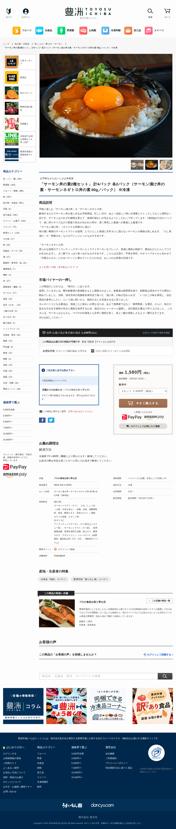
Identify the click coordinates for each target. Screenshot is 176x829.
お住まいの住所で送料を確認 (156, 332)
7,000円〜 (7, 428)
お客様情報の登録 (12, 758)
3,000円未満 (8, 409)
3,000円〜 (7, 415)
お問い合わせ (9, 791)
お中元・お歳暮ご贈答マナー (17, 786)
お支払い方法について (14, 772)
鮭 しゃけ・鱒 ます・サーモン (49, 44)
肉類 (39, 768)
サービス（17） (10, 293)
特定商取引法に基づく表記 (119, 768)
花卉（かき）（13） (12, 305)
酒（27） (7, 257)
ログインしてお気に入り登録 (143, 426)
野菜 (39, 758)
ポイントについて (12, 782)
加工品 (132, 31)
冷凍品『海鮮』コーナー (53, 579)
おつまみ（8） (10, 317)
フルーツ (22, 31)
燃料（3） (8, 275)
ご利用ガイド (9, 763)
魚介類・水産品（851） (14, 203)
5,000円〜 (7, 422)
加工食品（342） (11, 215)
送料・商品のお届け (13, 777)
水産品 (43, 31)
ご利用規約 (111, 758)
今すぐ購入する (143, 403)
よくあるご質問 (11, 768)
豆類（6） (8, 209)
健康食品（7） (10, 269)
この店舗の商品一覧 (161, 601)
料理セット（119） (12, 233)
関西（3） (8, 359)
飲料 (39, 786)
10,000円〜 (8, 434)
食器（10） (8, 299)
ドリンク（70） (10, 227)
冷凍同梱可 (42, 782)
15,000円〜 (8, 440)
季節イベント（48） (12, 389)
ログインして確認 (66, 549)
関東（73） (8, 341)
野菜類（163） (10, 185)
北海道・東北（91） (12, 335)
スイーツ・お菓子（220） (15, 221)
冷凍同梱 (110, 31)
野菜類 (65, 31)
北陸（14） (8, 365)
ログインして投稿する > (160, 654)
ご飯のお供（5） (11, 311)
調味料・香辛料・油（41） (15, 263)
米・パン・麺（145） (13, 179)
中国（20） (8, 371)
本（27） (7, 281)
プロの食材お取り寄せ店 (65, 478)
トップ (6, 44)
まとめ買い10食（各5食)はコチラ (57, 267)
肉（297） (8, 197)
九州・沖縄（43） (11, 383)
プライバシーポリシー (117, 763)
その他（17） (9, 239)
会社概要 (110, 753)
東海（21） (8, 353)
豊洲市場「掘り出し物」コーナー (90, 579)
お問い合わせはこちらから (80, 411)
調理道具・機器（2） (13, 287)
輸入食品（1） (10, 323)
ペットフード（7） (12, 329)
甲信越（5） (9, 347)
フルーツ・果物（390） (14, 191)
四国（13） (8, 377)
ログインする (9, 753)
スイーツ (154, 31)
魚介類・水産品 (22, 44)
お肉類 (87, 31)
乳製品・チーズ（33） (13, 251)
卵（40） (7, 245)
